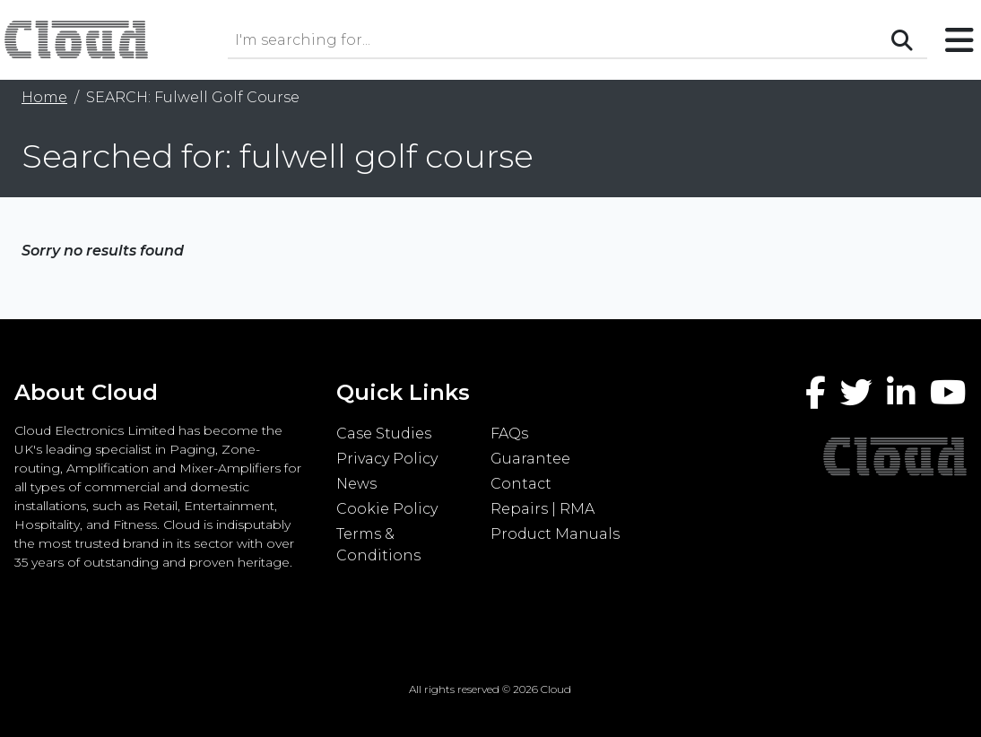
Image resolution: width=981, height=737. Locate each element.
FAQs (509, 433)
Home (44, 97)
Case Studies (383, 433)
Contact (520, 483)
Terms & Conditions (378, 544)
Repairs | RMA (542, 508)
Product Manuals (555, 533)
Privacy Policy (387, 458)
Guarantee (530, 458)
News (356, 483)
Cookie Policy (387, 508)
